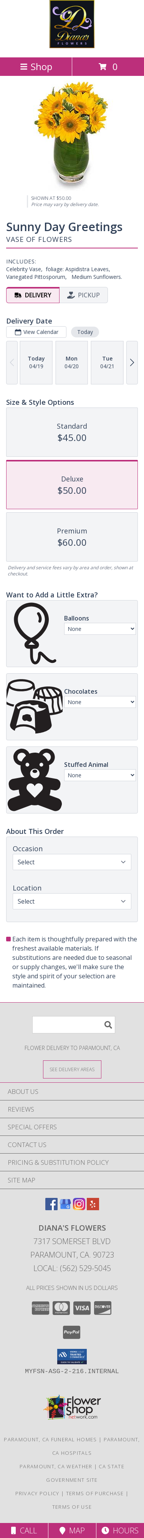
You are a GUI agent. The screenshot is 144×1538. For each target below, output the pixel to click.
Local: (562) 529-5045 (72, 1268)
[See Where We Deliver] (72, 1069)
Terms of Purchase (95, 1493)
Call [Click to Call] (24, 1530)
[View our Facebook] (51, 1207)
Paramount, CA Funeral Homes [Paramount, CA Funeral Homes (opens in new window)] (50, 1439)
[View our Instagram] (79, 1207)
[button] (72, 1356)
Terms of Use (72, 1506)
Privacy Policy (37, 1493)
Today (85, 331)
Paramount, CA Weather (56, 1466)
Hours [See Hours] (120, 1530)
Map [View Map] (72, 1530)
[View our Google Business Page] (65, 1207)
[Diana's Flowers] (72, 46)
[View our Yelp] (93, 1207)
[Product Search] (73, 1024)
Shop (36, 66)
